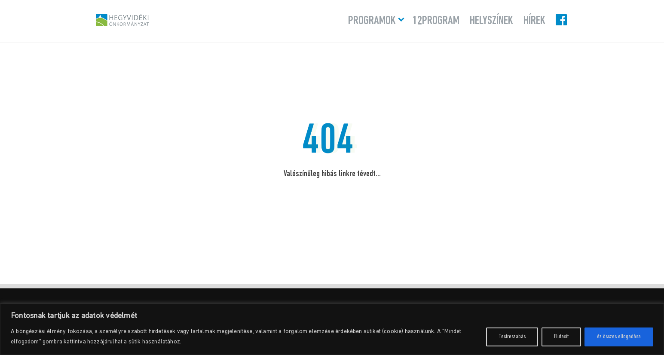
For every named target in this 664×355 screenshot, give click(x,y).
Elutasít (561, 337)
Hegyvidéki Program (123, 20)
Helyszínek (491, 21)
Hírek (534, 21)
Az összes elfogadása (619, 337)
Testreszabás (512, 337)
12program (436, 21)
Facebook (562, 19)
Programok (372, 21)
